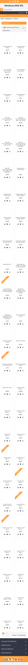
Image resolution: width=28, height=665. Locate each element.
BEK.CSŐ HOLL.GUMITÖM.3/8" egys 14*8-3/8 (7, 144)
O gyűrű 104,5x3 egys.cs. (20, 388)
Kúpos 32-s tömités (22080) (20, 315)
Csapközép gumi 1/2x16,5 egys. (20, 169)
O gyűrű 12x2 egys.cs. (7, 435)
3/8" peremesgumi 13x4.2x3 (20, 95)
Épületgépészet (8, 18)
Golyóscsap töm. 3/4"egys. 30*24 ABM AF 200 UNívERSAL (7, 290)
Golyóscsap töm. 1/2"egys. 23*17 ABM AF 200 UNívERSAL (21, 265)
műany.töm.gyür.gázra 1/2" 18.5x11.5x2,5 (7, 365)
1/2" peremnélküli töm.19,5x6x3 (21, 70)
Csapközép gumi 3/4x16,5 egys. (7, 195)
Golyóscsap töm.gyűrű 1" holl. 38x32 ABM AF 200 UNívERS (20, 290)
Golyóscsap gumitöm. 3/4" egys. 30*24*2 (21, 241)
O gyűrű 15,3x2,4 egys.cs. (21, 458)
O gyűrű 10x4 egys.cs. (7, 411)
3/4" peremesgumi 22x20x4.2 (7, 95)
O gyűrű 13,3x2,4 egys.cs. (21, 435)
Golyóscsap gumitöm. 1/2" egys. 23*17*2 (7, 241)
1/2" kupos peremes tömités (7, 47)
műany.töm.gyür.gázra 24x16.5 (21, 365)
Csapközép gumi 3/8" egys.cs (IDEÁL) (21, 195)
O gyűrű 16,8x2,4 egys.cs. (21, 505)
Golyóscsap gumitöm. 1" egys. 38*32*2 (21, 218)
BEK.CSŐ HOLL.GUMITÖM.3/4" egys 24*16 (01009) (21, 119)
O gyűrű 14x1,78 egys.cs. (7, 458)
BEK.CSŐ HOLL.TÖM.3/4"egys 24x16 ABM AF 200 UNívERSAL (7, 170)
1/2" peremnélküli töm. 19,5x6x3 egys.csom (7, 71)
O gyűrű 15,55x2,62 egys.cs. (7, 481)
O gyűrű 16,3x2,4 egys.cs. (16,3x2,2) (7, 505)
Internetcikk (22, 657)
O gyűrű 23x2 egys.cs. (20, 598)
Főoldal (2, 18)
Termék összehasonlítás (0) (12, 27)
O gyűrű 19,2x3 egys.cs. (7, 551)
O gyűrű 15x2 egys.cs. (20, 481)
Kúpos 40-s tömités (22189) (7, 341)
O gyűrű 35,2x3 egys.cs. (20, 622)
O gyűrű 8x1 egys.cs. (7, 387)
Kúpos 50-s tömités (20, 340)
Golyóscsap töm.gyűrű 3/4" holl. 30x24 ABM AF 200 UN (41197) (7, 316)
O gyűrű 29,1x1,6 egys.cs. (7, 622)
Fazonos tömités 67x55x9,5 (7, 218)
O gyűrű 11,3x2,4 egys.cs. (21, 411)
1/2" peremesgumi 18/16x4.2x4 (20, 47)
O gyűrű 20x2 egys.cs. (20, 575)
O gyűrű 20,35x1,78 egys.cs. (7, 575)
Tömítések (15, 18)
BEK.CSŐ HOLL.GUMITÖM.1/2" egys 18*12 (7, 119)
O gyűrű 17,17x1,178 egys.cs (7, 528)
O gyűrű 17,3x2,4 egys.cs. (21, 528)
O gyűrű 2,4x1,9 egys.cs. (20, 551)
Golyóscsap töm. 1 (7, 264)
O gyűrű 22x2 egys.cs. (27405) (7, 598)
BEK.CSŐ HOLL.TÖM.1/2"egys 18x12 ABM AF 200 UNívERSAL (20, 144)
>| (12, 633)
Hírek (18, 657)
